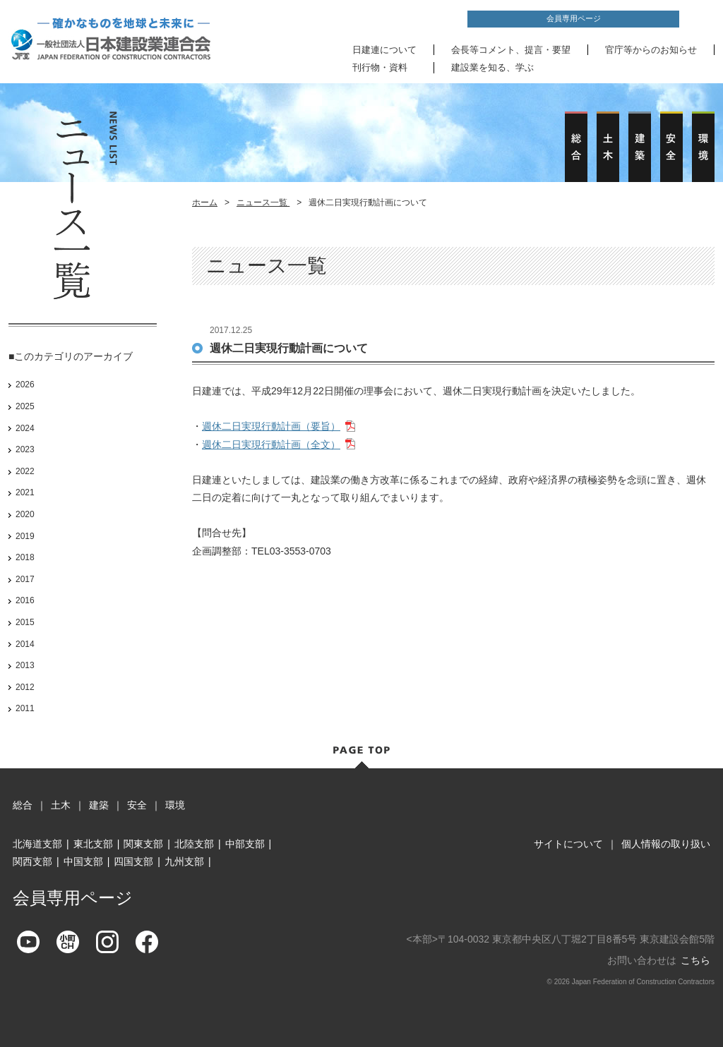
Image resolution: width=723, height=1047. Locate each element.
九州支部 (184, 861)
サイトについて (568, 843)
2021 (25, 492)
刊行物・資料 (379, 67)
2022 (25, 471)
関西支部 (32, 861)
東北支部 (93, 843)
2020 (25, 514)
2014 (25, 644)
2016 (25, 600)
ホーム (204, 202)
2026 (25, 384)
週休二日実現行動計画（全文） (271, 444)
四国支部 (133, 861)
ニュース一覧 (263, 202)
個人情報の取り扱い (665, 843)
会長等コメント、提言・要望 (510, 49)
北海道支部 (37, 843)
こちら (695, 960)
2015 (25, 622)
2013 (25, 665)
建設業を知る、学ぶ (492, 67)
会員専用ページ (573, 18)
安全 (137, 805)
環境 (175, 805)
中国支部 (83, 861)
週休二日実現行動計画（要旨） (271, 426)
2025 (25, 406)
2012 (25, 687)
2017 (25, 579)
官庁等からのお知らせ (651, 49)
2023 (25, 449)
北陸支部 (194, 843)
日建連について (384, 49)
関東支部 (143, 843)
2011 (25, 708)
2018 (25, 557)
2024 (25, 428)
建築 (99, 805)
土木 (61, 805)
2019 (25, 536)
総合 (22, 805)
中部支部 (245, 843)
